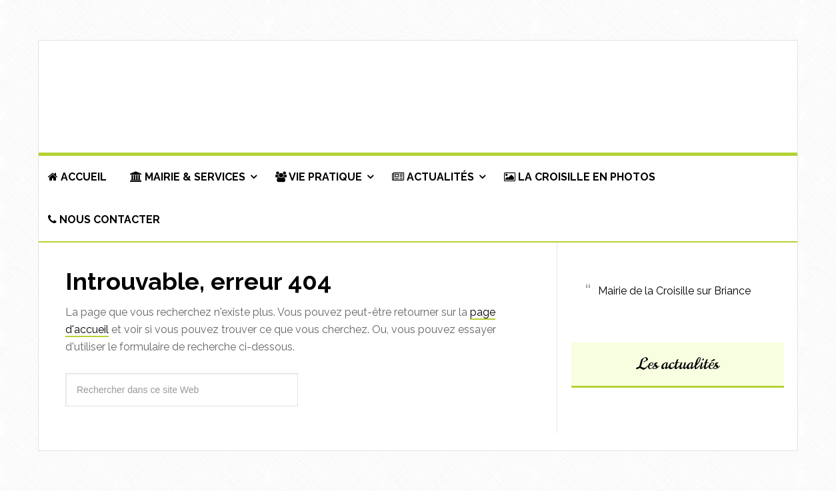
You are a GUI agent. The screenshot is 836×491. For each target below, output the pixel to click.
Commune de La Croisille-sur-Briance (418, 97)
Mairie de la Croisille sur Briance (674, 290)
